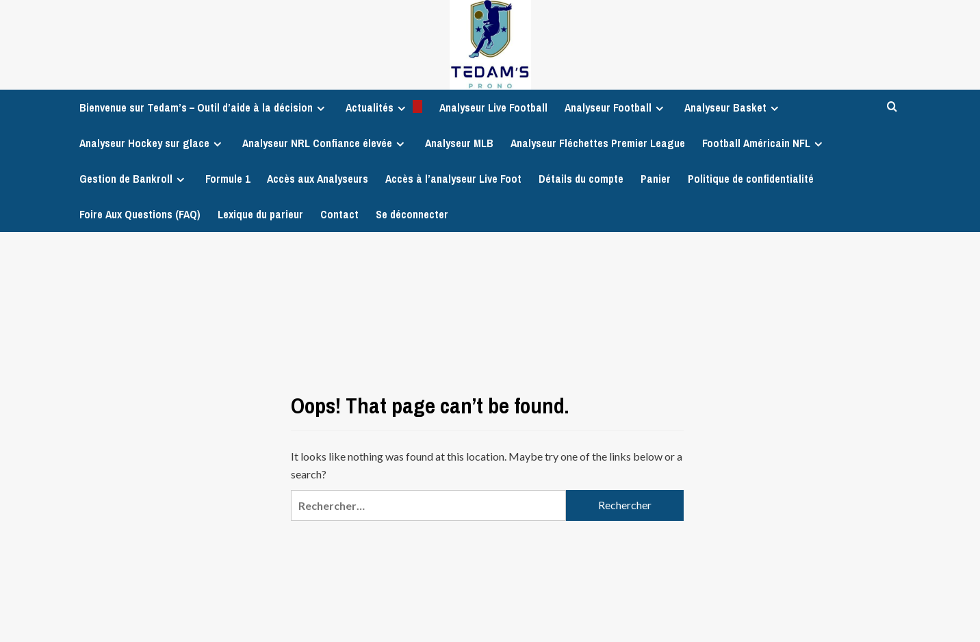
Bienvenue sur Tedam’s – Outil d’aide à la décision (203, 107)
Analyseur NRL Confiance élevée (325, 143)
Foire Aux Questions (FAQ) (140, 214)
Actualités (384, 107)
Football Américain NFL (764, 143)
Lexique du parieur (260, 214)
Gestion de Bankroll (133, 178)
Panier (656, 178)
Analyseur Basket (733, 107)
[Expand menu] (320, 108)
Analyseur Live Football (493, 107)
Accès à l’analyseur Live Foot (453, 178)
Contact (339, 214)
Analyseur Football (616, 107)
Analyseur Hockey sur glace (152, 143)
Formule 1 (227, 178)
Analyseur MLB (459, 143)
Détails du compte (581, 178)
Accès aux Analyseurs (317, 178)
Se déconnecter (412, 214)
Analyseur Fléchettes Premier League (598, 143)
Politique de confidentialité (751, 178)
